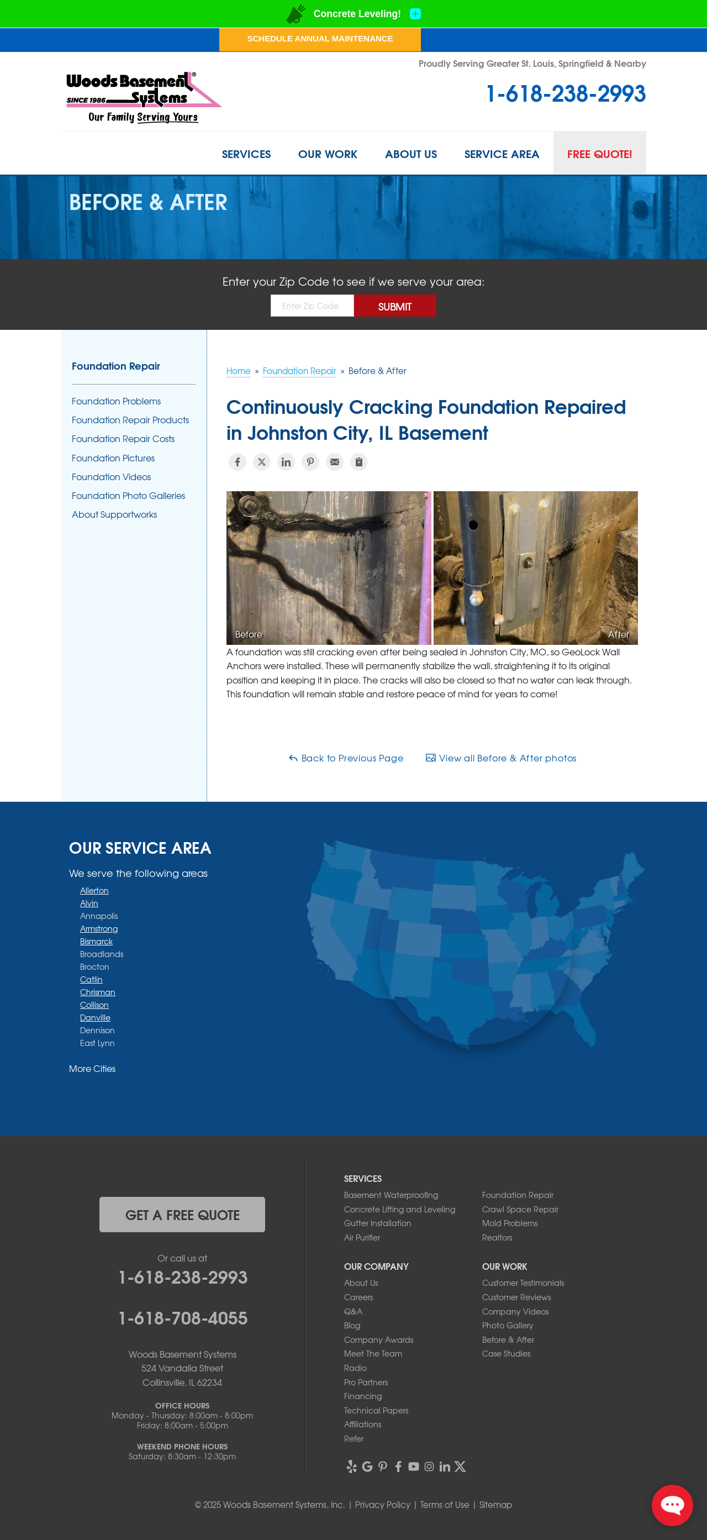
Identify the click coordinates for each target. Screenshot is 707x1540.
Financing (363, 1395)
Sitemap (495, 1505)
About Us (411, 153)
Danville (95, 1017)
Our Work (327, 153)
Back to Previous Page (346, 757)
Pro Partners (366, 1381)
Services (246, 153)
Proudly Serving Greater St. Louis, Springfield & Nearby (532, 63)
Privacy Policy (382, 1505)
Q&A (353, 1311)
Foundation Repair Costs (123, 438)
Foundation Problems (116, 401)
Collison (94, 1004)
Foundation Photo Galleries (128, 495)
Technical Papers (376, 1410)
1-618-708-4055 (182, 1316)
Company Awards (378, 1339)
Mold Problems (509, 1222)
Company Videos (515, 1311)
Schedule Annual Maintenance (320, 38)
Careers (358, 1296)
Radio (355, 1367)
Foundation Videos (111, 476)
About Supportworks (114, 514)
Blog (352, 1325)
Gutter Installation (377, 1222)
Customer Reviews (516, 1296)
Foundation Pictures (113, 458)
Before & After (508, 1339)
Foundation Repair (116, 365)
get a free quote (182, 1213)
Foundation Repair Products (130, 419)
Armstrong (99, 928)
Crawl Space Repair (520, 1209)
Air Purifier (362, 1237)
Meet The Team (373, 1353)
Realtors (497, 1237)
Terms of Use (444, 1505)
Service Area (502, 153)
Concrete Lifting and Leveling (399, 1209)
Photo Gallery (508, 1325)
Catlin (91, 979)
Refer (353, 1438)
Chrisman (97, 991)
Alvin (89, 902)
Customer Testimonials (523, 1282)
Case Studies (506, 1353)
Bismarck (96, 941)
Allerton (94, 890)
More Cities (92, 1068)
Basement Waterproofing (391, 1194)
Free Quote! (599, 153)
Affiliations (362, 1423)
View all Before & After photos (501, 757)
